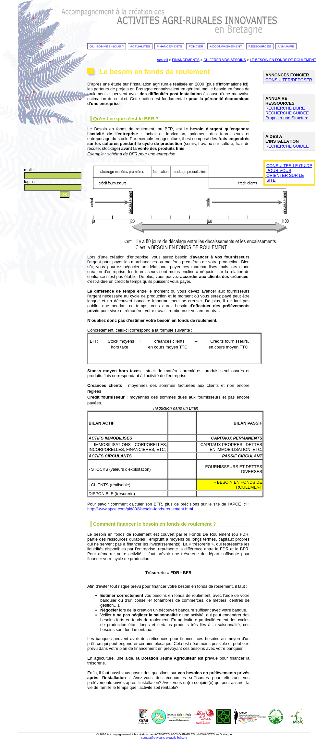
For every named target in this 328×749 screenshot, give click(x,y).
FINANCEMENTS (186, 60)
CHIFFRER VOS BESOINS (224, 60)
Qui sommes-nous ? (107, 46)
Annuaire (286, 46)
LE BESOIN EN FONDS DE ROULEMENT (283, 60)
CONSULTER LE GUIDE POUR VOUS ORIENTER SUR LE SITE (289, 173)
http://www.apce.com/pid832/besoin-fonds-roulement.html (140, 508)
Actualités (140, 46)
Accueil (162, 60)
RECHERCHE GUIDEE (287, 113)
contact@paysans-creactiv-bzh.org (164, 737)
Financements (169, 46)
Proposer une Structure (286, 117)
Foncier (195, 46)
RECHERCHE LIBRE (285, 108)
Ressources (260, 46)
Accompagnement (226, 46)
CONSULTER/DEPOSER (288, 79)
